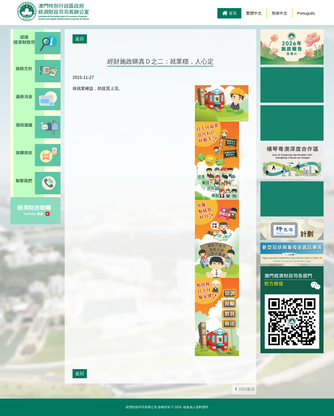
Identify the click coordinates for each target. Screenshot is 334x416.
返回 (79, 38)
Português (306, 13)
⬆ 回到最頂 (244, 389)
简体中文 (279, 13)
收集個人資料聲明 (195, 407)
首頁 (229, 13)
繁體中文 (254, 13)
